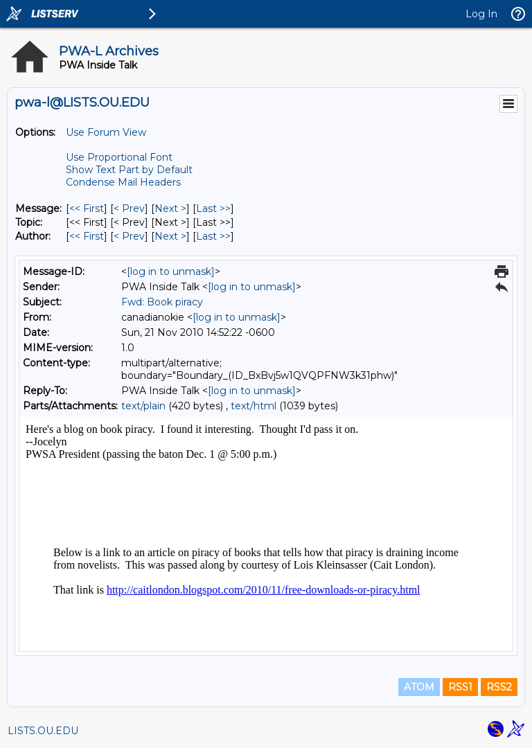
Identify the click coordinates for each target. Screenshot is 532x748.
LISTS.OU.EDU (43, 730)
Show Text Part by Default (129, 169)
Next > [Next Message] (170, 208)
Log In (481, 14)
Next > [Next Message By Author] (170, 236)
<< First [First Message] (86, 208)
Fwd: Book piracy (162, 302)
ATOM (419, 687)
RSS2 (499, 687)
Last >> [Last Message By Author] (213, 236)
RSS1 (460, 687)
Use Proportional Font (119, 157)
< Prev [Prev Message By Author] (129, 236)
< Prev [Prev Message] (129, 208)
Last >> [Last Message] (213, 208)
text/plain (143, 406)
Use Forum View (106, 132)
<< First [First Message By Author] (86, 236)
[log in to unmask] (171, 271)
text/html (253, 406)
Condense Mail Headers (123, 182)
